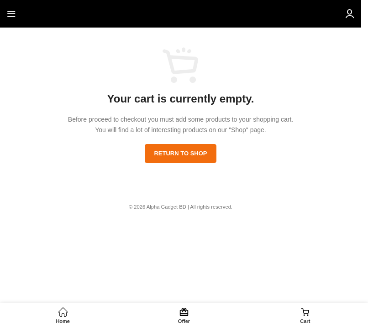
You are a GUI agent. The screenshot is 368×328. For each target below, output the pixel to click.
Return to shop (180, 153)
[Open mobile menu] (11, 14)
